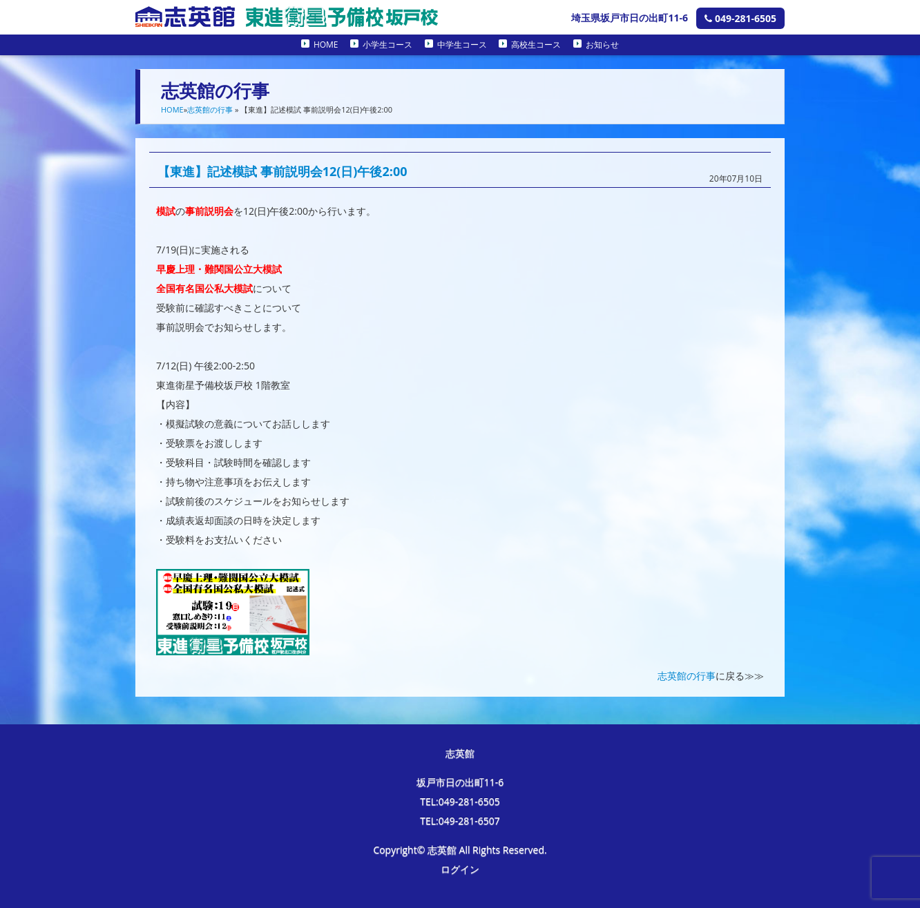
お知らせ (602, 44)
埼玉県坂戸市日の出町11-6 (629, 17)
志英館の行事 (210, 109)
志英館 (460, 753)
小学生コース (387, 44)
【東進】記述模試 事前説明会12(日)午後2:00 (282, 171)
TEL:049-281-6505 (460, 801)
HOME (326, 44)
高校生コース (536, 44)
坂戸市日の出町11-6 (460, 782)
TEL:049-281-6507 (460, 820)
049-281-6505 (740, 18)
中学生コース (462, 44)
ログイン (460, 869)
